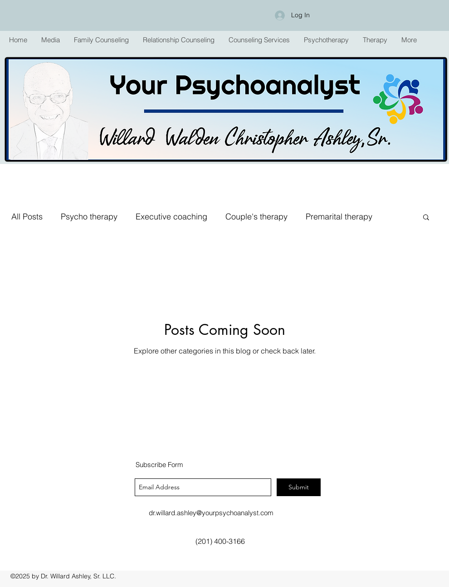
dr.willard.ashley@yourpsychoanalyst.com (211, 512)
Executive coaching (171, 216)
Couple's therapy (256, 216)
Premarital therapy (339, 216)
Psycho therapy (89, 216)
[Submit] (299, 487)
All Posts (27, 216)
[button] (101, 40)
